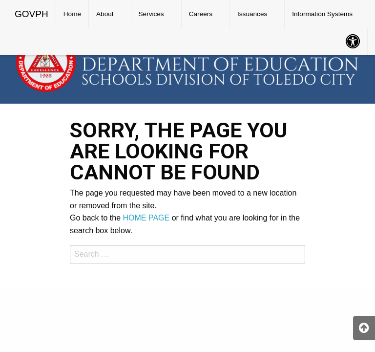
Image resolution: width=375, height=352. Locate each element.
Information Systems (322, 14)
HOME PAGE (146, 218)
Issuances (252, 14)
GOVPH (31, 14)
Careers (200, 14)
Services (151, 14)
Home (72, 14)
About (105, 14)
